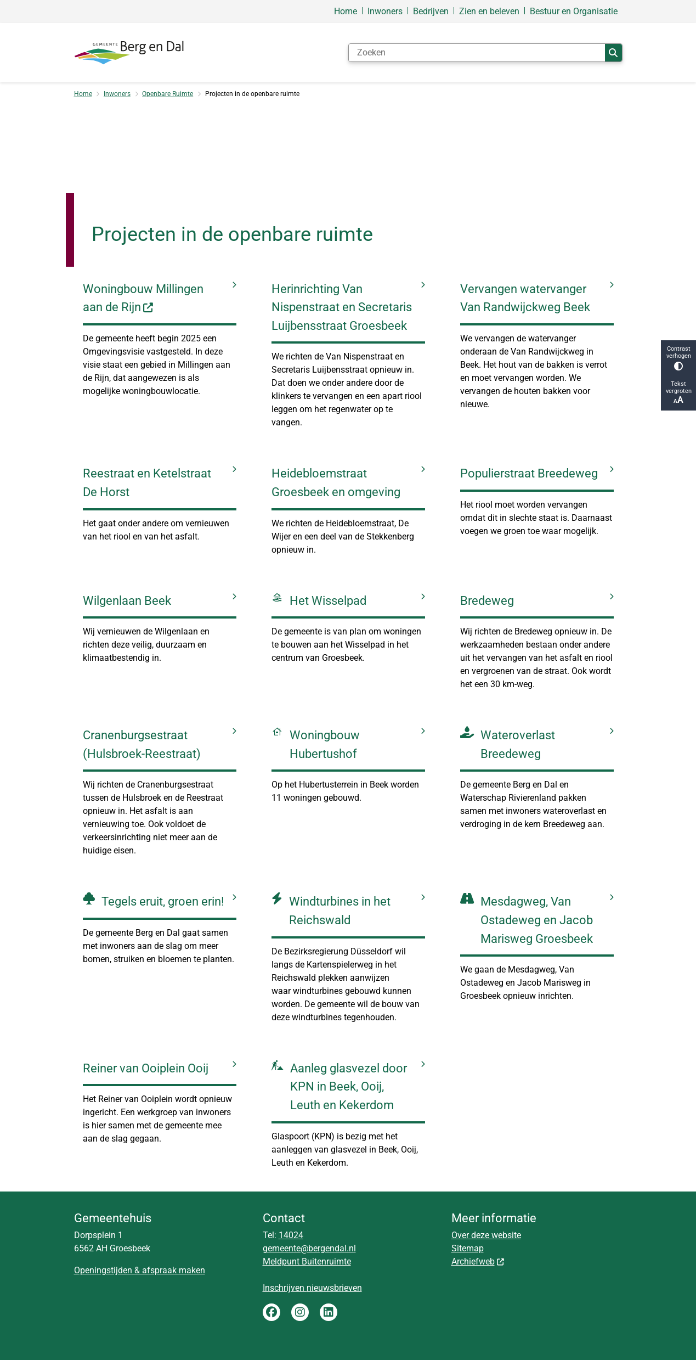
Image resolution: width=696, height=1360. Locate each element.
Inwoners (117, 94)
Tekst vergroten (678, 392)
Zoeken (613, 52)
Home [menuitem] (345, 11)
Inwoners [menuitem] (385, 11)
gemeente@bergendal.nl (309, 1248)
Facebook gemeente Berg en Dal (271, 1312)
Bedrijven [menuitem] (431, 11)
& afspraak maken (168, 1270)
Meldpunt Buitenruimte (307, 1261)
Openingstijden (103, 1270)
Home (83, 94)
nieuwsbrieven (334, 1288)
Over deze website (486, 1235)
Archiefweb (478, 1261)
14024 (291, 1235)
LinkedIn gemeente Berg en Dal (328, 1312)
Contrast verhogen (678, 357)
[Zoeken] (477, 52)
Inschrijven (285, 1288)
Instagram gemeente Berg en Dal (300, 1312)
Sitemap (467, 1248)
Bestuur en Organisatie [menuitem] (574, 11)
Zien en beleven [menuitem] (489, 11)
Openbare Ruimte (167, 94)
